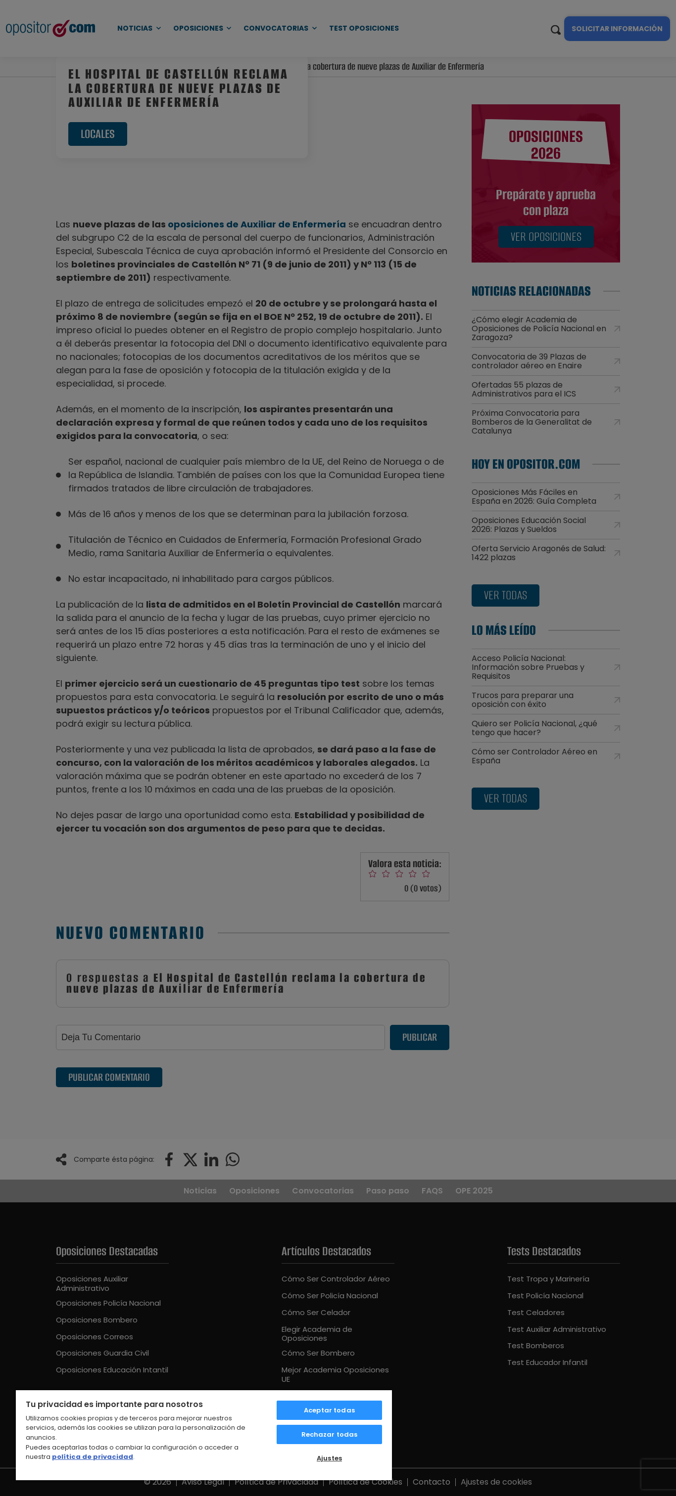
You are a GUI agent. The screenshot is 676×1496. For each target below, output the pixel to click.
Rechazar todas (329, 1434)
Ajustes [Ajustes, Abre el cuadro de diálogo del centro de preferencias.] (329, 1458)
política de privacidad (92, 1456)
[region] (204, 1434)
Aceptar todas (329, 1410)
